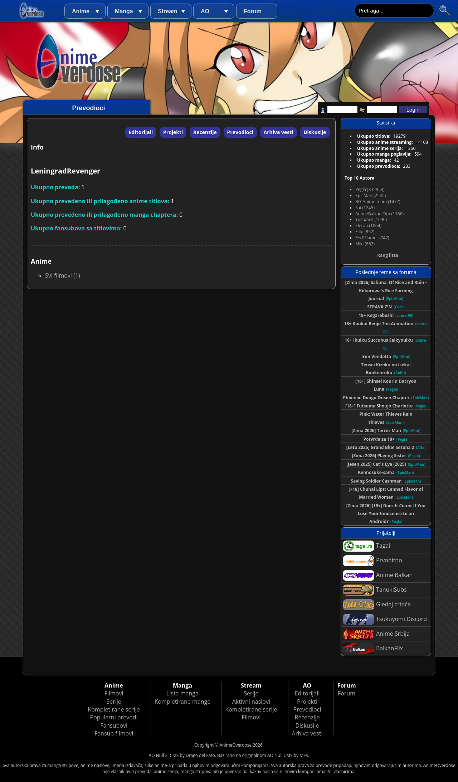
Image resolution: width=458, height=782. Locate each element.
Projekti (173, 132)
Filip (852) (364, 232)
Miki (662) (365, 244)
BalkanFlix (373, 648)
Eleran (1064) (368, 226)
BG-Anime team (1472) (377, 202)
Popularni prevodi (114, 717)
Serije (113, 701)
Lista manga (182, 693)
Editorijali (141, 132)
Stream (167, 11)
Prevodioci (240, 132)
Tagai (366, 546)
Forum (253, 11)
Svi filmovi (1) (62, 275)
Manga (124, 11)
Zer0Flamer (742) (372, 238)
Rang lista (387, 255)
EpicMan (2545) (370, 195)
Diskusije (314, 132)
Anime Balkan (378, 575)
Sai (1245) (365, 208)
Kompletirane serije (114, 709)
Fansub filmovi (113, 733)
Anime (80, 11)
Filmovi (113, 693)
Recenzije (205, 132)
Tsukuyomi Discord (385, 619)
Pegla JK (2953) (370, 189)
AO (205, 11)
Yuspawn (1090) (371, 219)
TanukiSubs (375, 590)
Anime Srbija (376, 634)
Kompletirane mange (182, 701)
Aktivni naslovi (251, 701)
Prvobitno (372, 560)
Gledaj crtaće (377, 604)
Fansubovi (113, 725)
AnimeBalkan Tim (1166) (379, 214)
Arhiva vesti (278, 132)
